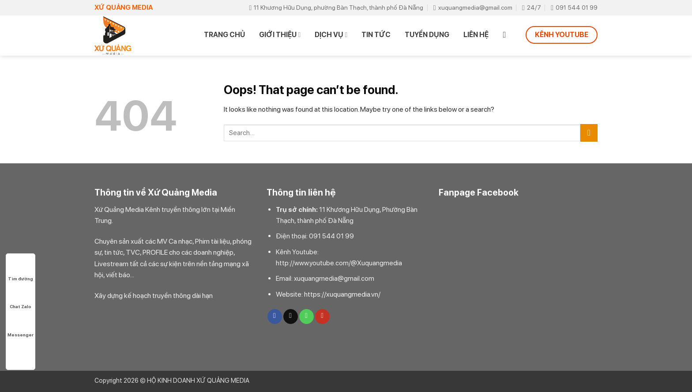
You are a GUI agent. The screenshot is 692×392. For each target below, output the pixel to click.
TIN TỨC (376, 34)
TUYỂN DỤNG (427, 34)
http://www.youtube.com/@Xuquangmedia (339, 263)
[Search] (507, 34)
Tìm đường (20, 270)
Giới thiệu (280, 34)
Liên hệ (476, 34)
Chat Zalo (20, 298)
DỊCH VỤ (331, 34)
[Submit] (589, 132)
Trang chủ (224, 34)
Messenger (21, 326)
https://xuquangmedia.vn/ (342, 294)
